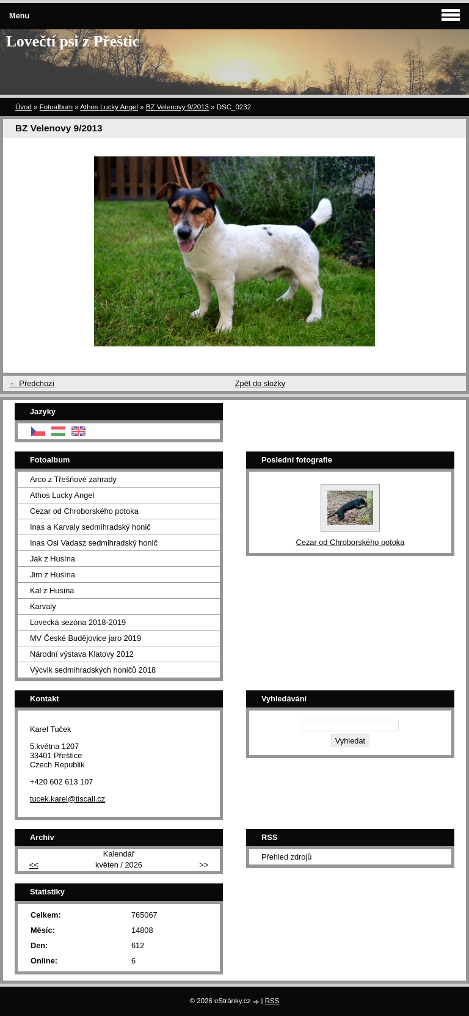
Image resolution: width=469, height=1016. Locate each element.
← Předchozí (31, 383)
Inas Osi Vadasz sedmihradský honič (94, 542)
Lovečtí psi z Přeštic (72, 41)
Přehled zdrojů (286, 856)
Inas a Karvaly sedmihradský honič (90, 527)
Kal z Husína (52, 590)
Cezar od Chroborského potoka (84, 511)
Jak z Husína (52, 558)
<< (33, 864)
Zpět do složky (260, 383)
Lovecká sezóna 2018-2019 (78, 622)
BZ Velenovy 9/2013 (177, 107)
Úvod (23, 107)
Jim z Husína (52, 574)
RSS (272, 1000)
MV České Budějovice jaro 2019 (85, 638)
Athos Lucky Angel (109, 107)
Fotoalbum (56, 107)
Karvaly (43, 606)
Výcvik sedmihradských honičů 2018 (93, 669)
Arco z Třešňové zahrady (73, 479)
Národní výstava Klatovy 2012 (82, 654)
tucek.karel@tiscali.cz (67, 798)
